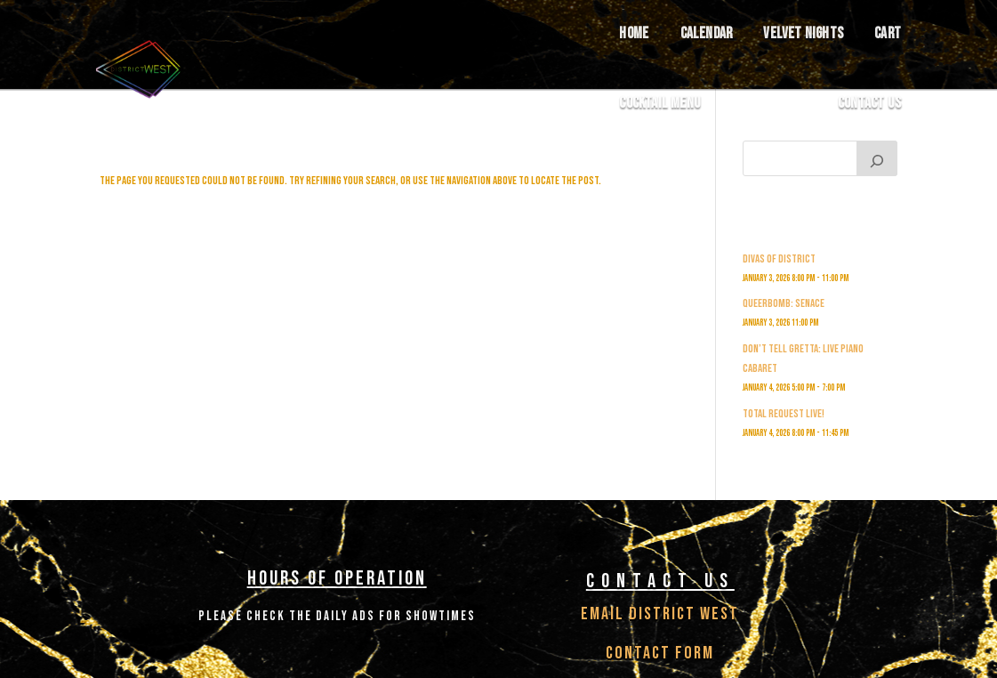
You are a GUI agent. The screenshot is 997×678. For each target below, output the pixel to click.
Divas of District (779, 259)
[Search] (876, 158)
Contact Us (869, 103)
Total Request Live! (783, 414)
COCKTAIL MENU (660, 103)
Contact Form (660, 653)
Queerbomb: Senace (783, 303)
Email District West (660, 614)
